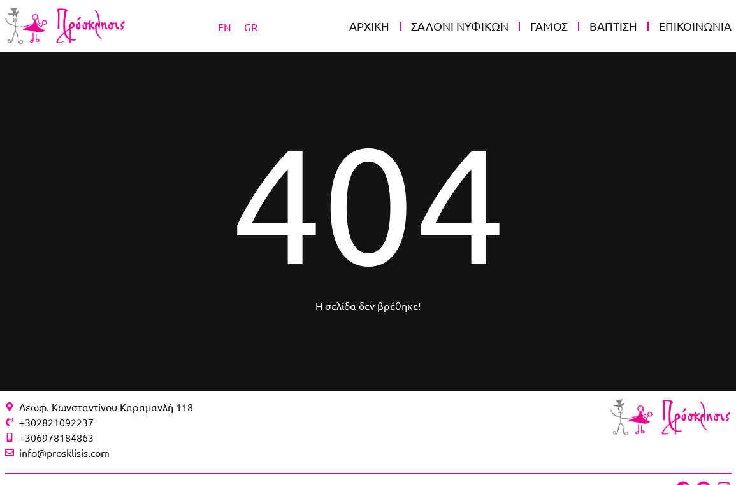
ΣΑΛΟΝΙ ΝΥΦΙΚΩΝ (460, 25)
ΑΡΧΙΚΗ (369, 25)
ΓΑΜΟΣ (549, 25)
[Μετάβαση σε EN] (225, 26)
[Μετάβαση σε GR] (251, 26)
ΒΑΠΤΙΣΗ (613, 25)
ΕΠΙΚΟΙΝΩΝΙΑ (695, 25)
